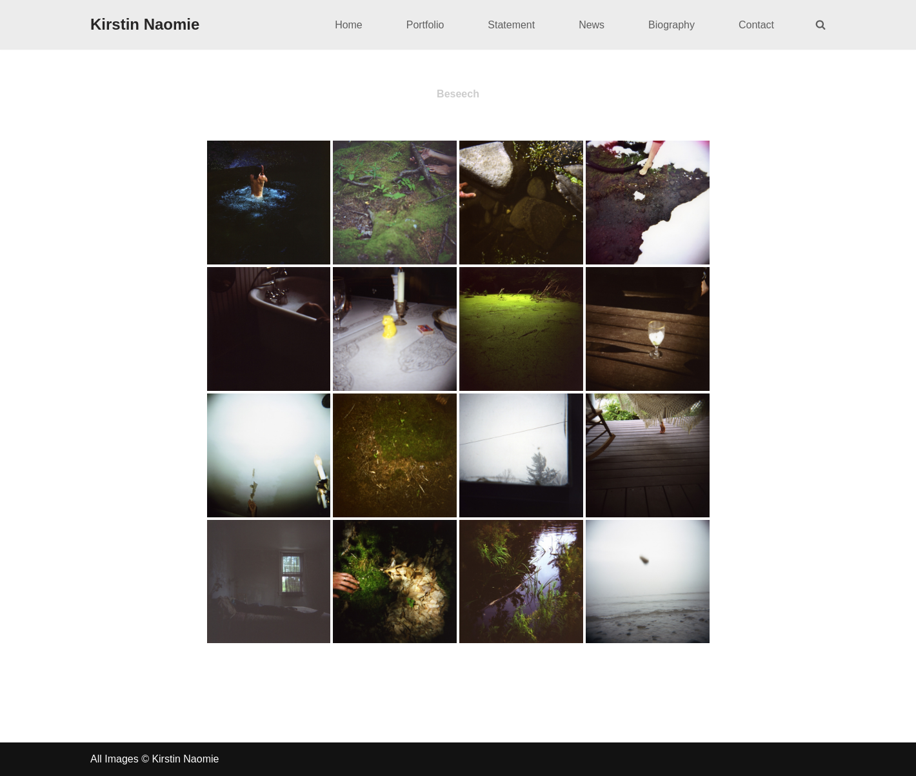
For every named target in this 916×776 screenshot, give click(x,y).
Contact (756, 24)
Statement (511, 24)
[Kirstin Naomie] (144, 25)
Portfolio (425, 24)
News (591, 24)
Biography (671, 24)
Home (348, 24)
